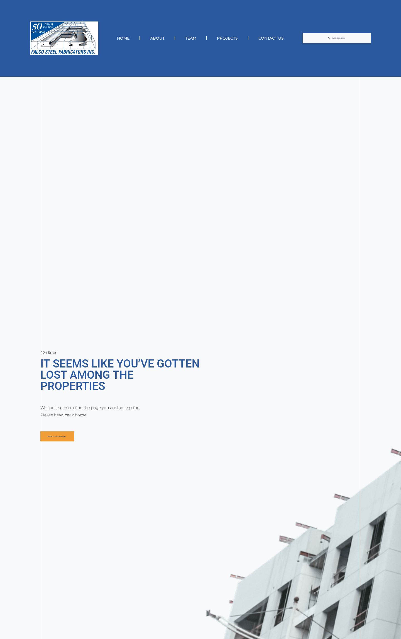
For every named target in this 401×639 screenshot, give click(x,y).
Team (190, 38)
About (157, 38)
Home (123, 38)
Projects (227, 38)
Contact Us (271, 38)
